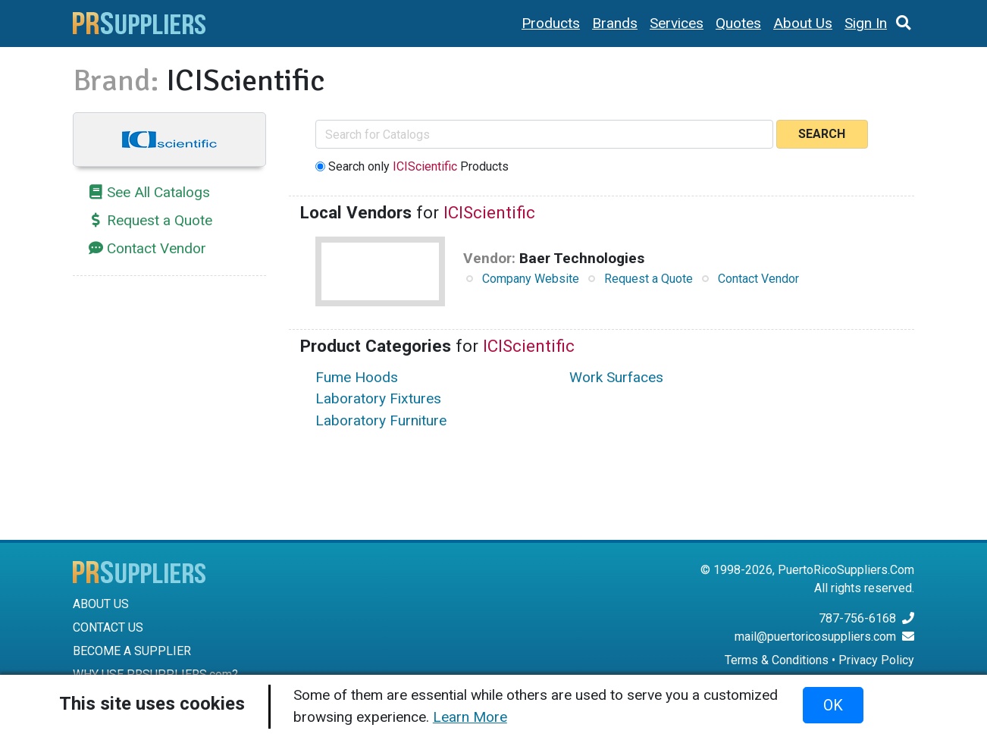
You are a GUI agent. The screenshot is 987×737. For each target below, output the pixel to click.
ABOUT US (101, 604)
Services (676, 23)
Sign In (865, 23)
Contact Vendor (156, 248)
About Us (802, 23)
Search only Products (418, 166)
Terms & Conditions (777, 660)
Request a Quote (159, 220)
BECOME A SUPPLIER (132, 651)
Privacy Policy (876, 660)
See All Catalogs (158, 192)
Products (551, 23)
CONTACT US (108, 627)
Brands (615, 23)
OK (833, 705)
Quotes (738, 23)
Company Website (530, 278)
